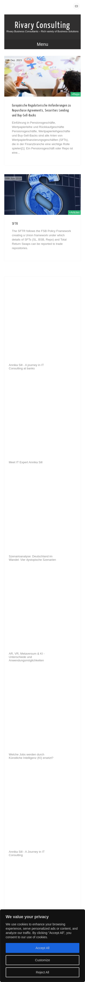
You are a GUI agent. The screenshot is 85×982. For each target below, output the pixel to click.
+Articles (74, 212)
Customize (42, 960)
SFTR (15, 224)
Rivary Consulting (42, 25)
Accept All (42, 948)
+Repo (76, 94)
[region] (42, 945)
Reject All (42, 972)
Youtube (76, 6)
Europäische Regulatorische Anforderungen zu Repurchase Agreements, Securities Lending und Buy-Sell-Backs (41, 110)
